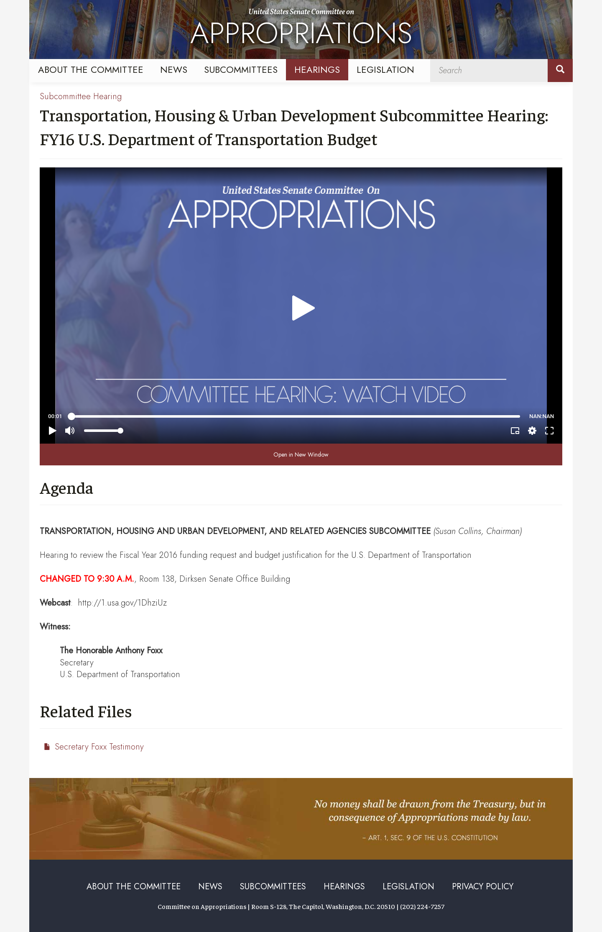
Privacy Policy (482, 887)
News (173, 69)
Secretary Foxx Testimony (99, 747)
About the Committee (90, 69)
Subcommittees (241, 69)
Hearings (317, 69)
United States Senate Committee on (301, 30)
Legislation (385, 69)
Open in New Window (301, 454)
